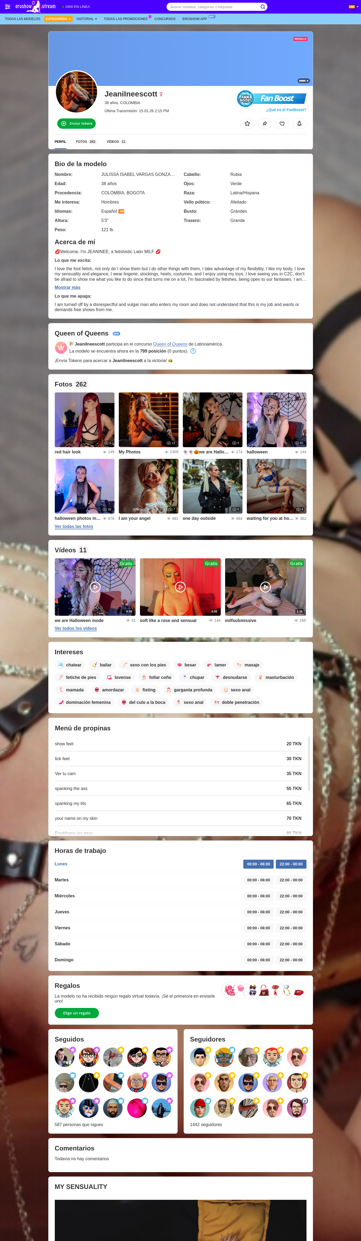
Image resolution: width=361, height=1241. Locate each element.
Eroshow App (196, 18)
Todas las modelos (22, 19)
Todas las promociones (127, 18)
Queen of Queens (170, 344)
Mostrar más (68, 287)
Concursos (165, 19)
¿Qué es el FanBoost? (286, 110)
